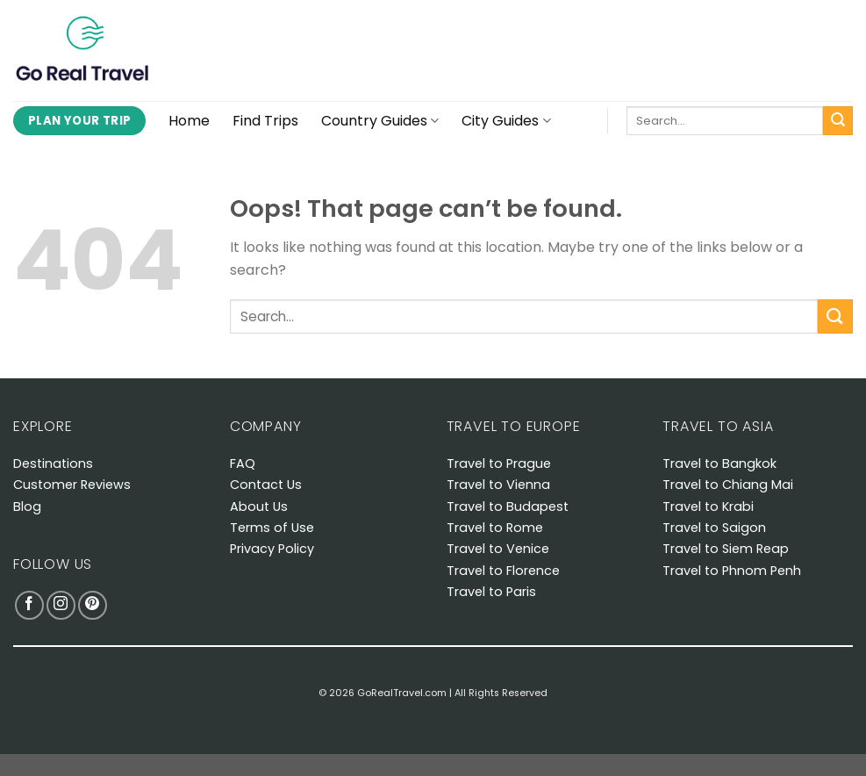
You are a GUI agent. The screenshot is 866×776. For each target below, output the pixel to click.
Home (189, 121)
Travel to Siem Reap (725, 548)
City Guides (506, 121)
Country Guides (380, 121)
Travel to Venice (498, 548)
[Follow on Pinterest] (92, 605)
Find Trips (265, 121)
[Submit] (838, 121)
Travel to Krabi (708, 506)
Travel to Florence (503, 570)
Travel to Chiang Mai (727, 484)
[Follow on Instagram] (61, 605)
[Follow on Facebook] (29, 605)
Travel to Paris (491, 591)
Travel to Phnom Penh (731, 570)
